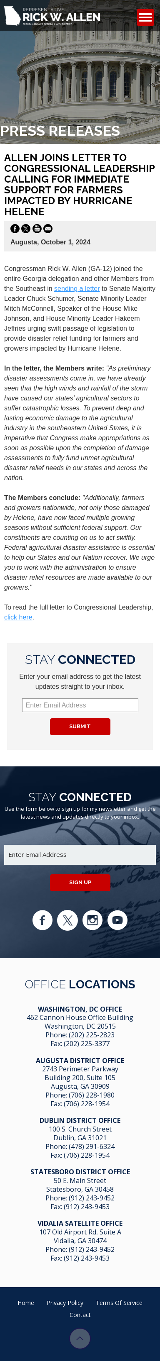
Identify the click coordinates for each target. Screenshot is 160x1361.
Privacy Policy (65, 1303)
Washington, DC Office (80, 1009)
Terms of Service (119, 1303)
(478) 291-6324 (92, 1146)
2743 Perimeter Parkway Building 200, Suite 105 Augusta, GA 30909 (80, 1077)
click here (18, 617)
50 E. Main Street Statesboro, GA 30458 (80, 1185)
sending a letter (77, 288)
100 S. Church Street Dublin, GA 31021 (80, 1133)
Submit (80, 726)
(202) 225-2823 (92, 1034)
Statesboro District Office (80, 1171)
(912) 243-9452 (92, 1197)
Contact (80, 1315)
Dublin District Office (80, 1120)
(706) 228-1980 (92, 1095)
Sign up (80, 882)
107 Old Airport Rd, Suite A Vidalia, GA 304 (80, 1236)
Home (26, 1303)
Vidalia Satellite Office (80, 1223)
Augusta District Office (80, 1060)
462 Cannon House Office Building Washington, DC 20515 (80, 1022)
